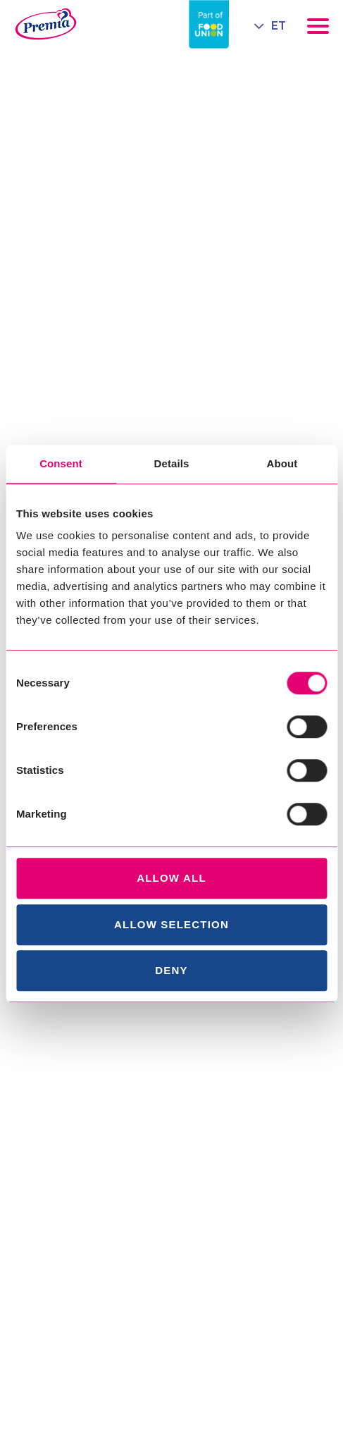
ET (278, 25)
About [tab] (282, 463)
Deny (171, 970)
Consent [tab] (60, 463)
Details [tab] (171, 463)
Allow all (171, 878)
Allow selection (171, 924)
